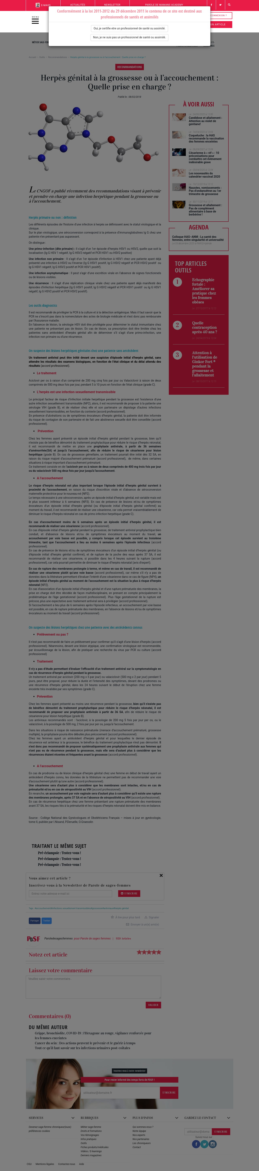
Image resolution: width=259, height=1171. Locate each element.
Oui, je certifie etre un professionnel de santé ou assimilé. (129, 28)
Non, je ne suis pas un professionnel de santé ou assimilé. (129, 37)
